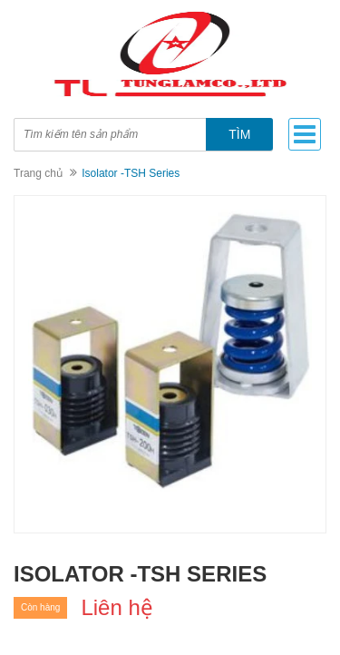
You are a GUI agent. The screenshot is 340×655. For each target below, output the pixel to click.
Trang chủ (38, 173)
